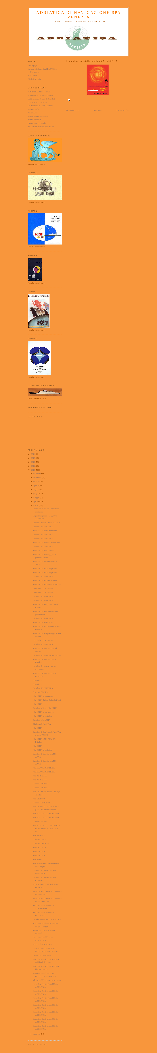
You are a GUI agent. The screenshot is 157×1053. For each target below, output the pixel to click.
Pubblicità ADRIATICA (42, 944)
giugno (36, 493)
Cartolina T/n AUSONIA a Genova (47, 655)
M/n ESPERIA (39, 835)
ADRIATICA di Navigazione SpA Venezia (78, 14)
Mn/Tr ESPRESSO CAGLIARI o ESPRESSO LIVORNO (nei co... (46, 828)
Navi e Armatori (34, 119)
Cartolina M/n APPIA (41, 720)
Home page (97, 110)
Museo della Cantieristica (38, 116)
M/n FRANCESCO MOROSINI (46, 813)
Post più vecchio (122, 110)
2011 (33, 466)
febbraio (37, 1034)
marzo (36, 505)
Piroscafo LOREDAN (41, 803)
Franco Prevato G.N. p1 (37, 102)
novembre (37, 477)
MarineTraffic (33, 109)
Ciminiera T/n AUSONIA (43, 588)
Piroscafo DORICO (40, 843)
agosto (36, 485)
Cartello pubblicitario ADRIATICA (47, 919)
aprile (35, 501)
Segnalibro (37, 680)
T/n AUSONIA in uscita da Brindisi (47, 584)
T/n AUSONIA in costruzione (45, 580)
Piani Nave (32, 75)
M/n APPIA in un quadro (43, 696)
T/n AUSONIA (39, 851)
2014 (33, 454)
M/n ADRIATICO (40, 776)
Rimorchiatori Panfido (37, 123)
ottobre (36, 481)
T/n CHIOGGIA (39, 847)
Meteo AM (32, 113)
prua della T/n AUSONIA (43, 640)
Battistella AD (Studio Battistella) (41, 99)
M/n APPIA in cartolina (42, 716)
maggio (36, 497)
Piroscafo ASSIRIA (40, 692)
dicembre (37, 473)
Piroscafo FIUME (40, 821)
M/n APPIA (37, 704)
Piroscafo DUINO (40, 839)
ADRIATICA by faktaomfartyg (40, 95)
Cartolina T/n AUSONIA (43, 527)
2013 (33, 458)
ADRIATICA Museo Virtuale (39, 92)
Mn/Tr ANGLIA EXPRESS (44, 768)
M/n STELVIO (39, 799)
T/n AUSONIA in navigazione (45, 530)
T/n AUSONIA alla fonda (43, 622)
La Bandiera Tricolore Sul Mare (40, 106)
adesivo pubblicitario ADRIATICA (47, 980)
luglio (36, 489)
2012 (33, 462)
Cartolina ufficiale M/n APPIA (45, 708)
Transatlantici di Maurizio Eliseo (41, 127)
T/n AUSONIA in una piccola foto (46, 542)
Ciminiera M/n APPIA (42, 724)
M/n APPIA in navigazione (43, 712)
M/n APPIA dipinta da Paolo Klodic (47, 700)
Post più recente (72, 110)
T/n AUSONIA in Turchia (43, 550)
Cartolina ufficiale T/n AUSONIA (46, 523)
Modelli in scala (34, 79)
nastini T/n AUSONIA (42, 955)
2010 (33, 470)
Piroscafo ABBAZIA (41, 784)
